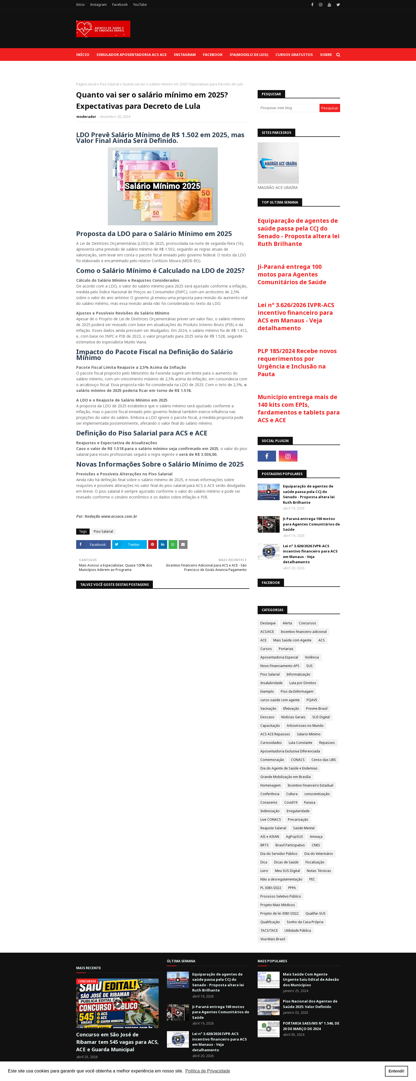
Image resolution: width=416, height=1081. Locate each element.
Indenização (270, 811)
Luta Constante (300, 742)
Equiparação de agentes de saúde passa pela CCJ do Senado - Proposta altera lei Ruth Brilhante (299, 232)
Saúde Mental (304, 828)
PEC (312, 879)
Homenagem (270, 785)
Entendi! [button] (396, 1071)
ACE (263, 640)
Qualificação (270, 922)
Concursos (307, 623)
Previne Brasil (316, 708)
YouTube (140, 4)
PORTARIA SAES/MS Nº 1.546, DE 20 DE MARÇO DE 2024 (311, 1026)
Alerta (287, 623)
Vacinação (268, 708)
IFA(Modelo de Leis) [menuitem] (249, 54)
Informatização (298, 674)
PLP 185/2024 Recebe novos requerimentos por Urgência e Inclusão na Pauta (297, 362)
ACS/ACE (267, 631)
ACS (321, 640)
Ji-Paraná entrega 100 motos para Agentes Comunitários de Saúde (292, 274)
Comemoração (272, 759)
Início (80, 4)
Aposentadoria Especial (279, 657)
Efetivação (291, 708)
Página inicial (86, 84)
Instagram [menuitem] (185, 54)
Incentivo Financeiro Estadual (310, 785)
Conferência (269, 794)
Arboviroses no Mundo (305, 725)
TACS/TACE (269, 930)
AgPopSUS (294, 836)
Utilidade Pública (298, 930)
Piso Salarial (109, 84)
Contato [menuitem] (89, 67)
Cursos (266, 648)
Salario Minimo (309, 734)
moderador (86, 116)
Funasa (309, 802)
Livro (264, 870)
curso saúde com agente (280, 700)
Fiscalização (314, 862)
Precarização (298, 819)
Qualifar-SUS (315, 913)
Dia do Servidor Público (278, 853)
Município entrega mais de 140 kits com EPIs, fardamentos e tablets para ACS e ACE (299, 408)
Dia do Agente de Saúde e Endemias (289, 768)
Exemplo (267, 691)
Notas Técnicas (319, 870)
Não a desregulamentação (281, 879)
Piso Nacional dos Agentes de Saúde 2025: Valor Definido (310, 1004)
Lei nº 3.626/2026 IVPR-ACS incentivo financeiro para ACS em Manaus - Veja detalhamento (296, 316)
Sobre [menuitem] (326, 54)
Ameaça (316, 836)
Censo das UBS (324, 759)
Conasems (268, 802)
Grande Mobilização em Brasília (285, 776)
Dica (263, 862)
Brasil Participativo (290, 845)
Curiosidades (271, 742)
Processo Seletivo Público (280, 896)
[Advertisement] (240, 29)
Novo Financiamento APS (279, 665)
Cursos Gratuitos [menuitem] (294, 54)
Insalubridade (271, 683)
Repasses (327, 742)
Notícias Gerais (293, 717)
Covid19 (290, 802)
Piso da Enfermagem (297, 691)
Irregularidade (298, 811)
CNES (316, 845)
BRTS (264, 845)
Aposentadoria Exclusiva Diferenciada (290, 751)
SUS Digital (321, 717)
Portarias (286, 648)
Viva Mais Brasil (272, 939)
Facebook (120, 4)
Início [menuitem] (82, 54)
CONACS (298, 759)
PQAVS (312, 700)
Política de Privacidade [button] (207, 1071)
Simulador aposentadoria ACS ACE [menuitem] (132, 54)
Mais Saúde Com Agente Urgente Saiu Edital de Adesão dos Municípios (311, 979)
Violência (312, 657)
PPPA (292, 887)
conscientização (317, 794)
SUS (309, 665)
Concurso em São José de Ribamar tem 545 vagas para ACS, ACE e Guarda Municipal (117, 1042)
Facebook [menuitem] (212, 54)
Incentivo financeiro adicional (304, 631)
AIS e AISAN (269, 836)
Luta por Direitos (303, 683)
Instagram (98, 4)
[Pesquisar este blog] (288, 108)
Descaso (267, 717)
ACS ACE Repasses (275, 734)
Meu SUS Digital (287, 870)
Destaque (268, 623)
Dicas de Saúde (286, 862)
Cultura (291, 794)
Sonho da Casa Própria (305, 922)
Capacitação (270, 725)
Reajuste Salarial (273, 828)
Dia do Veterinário (318, 853)
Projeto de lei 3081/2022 (279, 913)
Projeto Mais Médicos (277, 905)
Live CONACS (270, 819)
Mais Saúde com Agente (292, 640)
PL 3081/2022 (270, 887)
